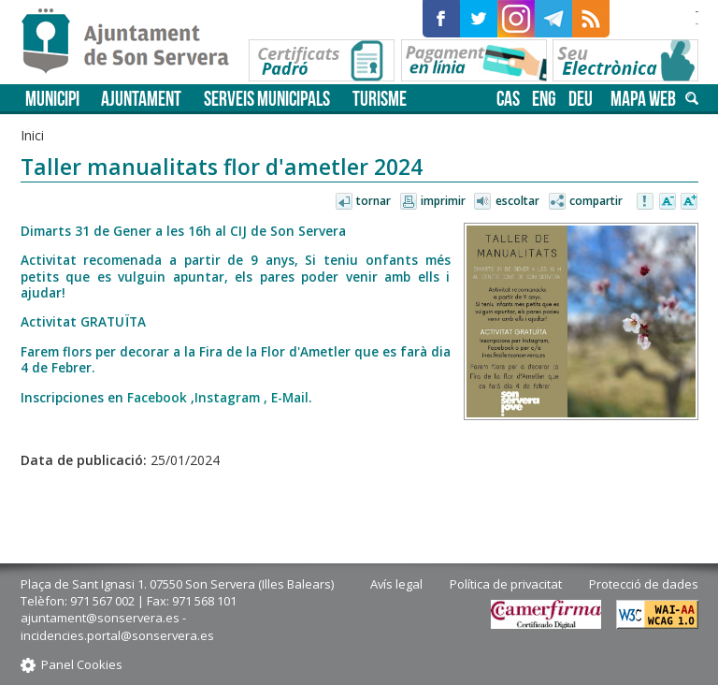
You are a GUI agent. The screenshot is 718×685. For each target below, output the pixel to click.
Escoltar (517, 201)
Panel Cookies (81, 664)
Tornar (373, 201)
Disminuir (667, 202)
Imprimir (443, 201)
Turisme (379, 98)
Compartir (596, 201)
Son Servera (133, 42)
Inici (32, 135)
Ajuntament (141, 98)
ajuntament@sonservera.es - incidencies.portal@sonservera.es (117, 626)
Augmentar (689, 202)
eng (544, 98)
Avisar (646, 202)
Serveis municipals (267, 98)
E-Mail (290, 397)
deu (580, 98)
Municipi (52, 98)
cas (508, 98)
